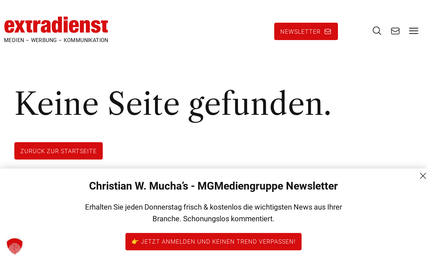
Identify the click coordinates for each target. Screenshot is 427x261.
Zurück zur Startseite (58, 151)
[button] (14, 246)
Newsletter (300, 31)
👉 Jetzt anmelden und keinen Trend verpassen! (213, 241)
